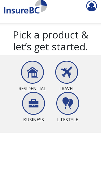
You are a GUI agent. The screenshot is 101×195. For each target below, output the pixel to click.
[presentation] (32, 85)
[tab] (32, 76)
